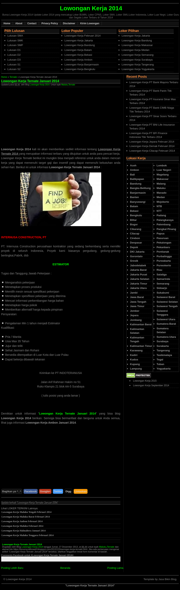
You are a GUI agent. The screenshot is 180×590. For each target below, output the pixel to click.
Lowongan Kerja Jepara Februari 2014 (151, 141)
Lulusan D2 (14, 54)
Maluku (64, 85)
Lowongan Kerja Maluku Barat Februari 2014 (26, 516)
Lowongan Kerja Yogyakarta (138, 69)
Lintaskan (81, 491)
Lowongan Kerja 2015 (145, 380)
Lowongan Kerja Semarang (138, 54)
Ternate (13, 77)
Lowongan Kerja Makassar (137, 45)
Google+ (45, 491)
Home (7, 23)
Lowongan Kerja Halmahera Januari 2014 (24, 530)
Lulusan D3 (14, 59)
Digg (68, 491)
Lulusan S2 (14, 69)
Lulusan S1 (14, 64)
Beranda (65, 567)
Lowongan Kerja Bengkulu (79, 69)
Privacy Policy (49, 23)
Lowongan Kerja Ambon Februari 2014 (22, 521)
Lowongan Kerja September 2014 (151, 385)
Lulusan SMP (15, 45)
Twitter (58, 491)
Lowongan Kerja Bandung (79, 45)
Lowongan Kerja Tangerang (138, 64)
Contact (32, 23)
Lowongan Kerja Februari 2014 (82, 35)
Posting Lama (115, 567)
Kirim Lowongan (89, 23)
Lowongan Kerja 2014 (39, 85)
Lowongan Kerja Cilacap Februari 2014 (152, 150)
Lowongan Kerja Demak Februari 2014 (152, 146)
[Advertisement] (35, 115)
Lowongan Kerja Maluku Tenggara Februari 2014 (28, 535)
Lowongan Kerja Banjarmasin (81, 64)
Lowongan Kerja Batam (78, 49)
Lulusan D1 (14, 49)
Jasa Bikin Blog (167, 579)
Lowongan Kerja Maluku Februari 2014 (22, 526)
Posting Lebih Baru (12, 567)
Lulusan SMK (15, 40)
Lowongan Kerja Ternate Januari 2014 (22, 544)
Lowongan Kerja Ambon (78, 59)
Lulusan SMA (15, 35)
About (18, 23)
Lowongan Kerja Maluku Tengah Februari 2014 (27, 512)
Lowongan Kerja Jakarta (78, 40)
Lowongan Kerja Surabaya (137, 59)
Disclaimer (69, 23)
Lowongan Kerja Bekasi (78, 54)
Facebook (30, 491)
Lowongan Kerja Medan (135, 49)
